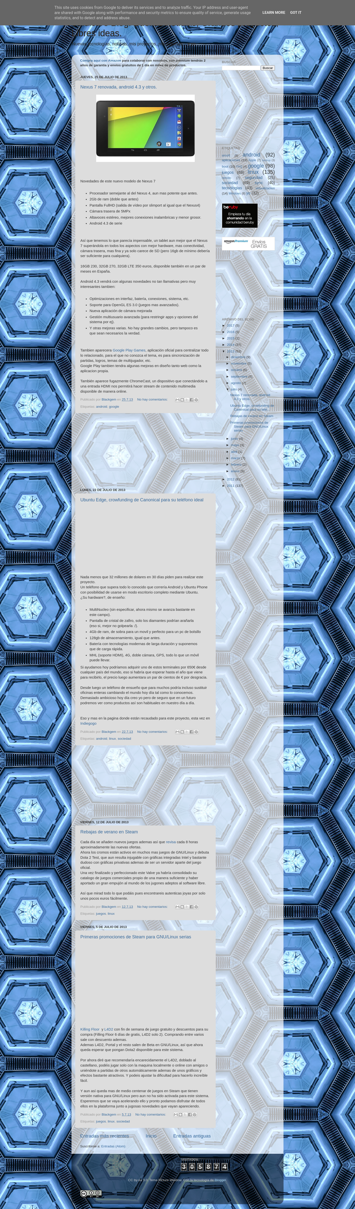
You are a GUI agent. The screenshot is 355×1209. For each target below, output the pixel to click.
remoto (226, 178)
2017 (231, 325)
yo (248, 193)
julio (234, 389)
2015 (231, 338)
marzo (236, 458)
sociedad (124, 738)
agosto (236, 383)
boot (225, 166)
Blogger (220, 1180)
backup (266, 160)
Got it (296, 12)
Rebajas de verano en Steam (109, 831)
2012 (231, 479)
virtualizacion (265, 188)
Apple (252, 160)
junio (235, 438)
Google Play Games (129, 350)
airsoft (226, 155)
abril (234, 452)
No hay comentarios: (153, 399)
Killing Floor (90, 1029)
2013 (231, 351)
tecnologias (232, 188)
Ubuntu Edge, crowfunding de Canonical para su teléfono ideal (141, 499)
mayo (235, 445)
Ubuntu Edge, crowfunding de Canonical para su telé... (252, 407)
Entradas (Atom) (113, 1146)
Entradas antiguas (192, 1136)
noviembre (239, 363)
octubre (237, 370)
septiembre (239, 376)
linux (112, 738)
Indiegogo (88, 723)
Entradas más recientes (104, 1136)
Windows (235, 193)
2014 (231, 345)
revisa (171, 842)
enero (235, 471)
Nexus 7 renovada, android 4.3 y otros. (118, 87)
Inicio (151, 1136)
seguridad (254, 177)
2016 (231, 332)
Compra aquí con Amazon (100, 60)
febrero (237, 464)
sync (259, 182)
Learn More (274, 12)
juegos (101, 913)
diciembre (238, 357)
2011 (231, 486)
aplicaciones (231, 160)
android (101, 406)
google (114, 406)
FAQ (239, 166)
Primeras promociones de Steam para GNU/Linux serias (135, 936)
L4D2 (108, 1029)
